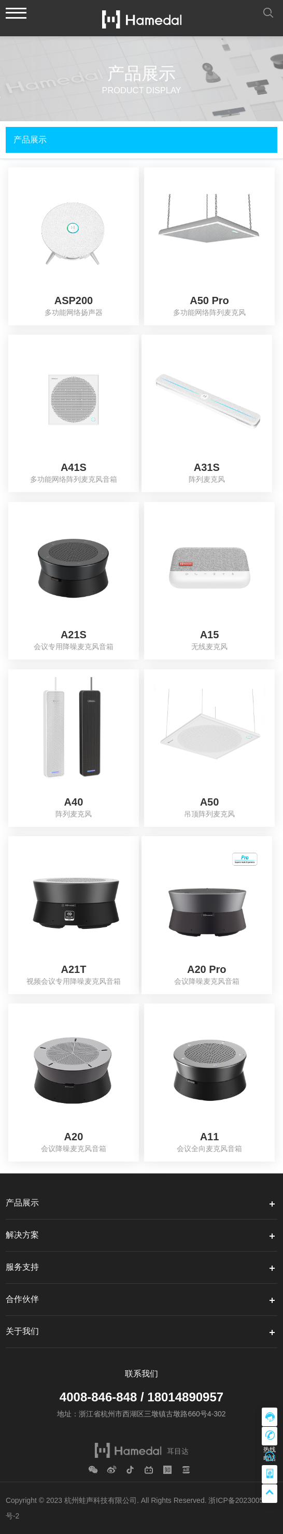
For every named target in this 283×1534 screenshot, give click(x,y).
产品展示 (22, 1202)
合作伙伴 (22, 1299)
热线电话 (269, 1436)
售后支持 (269, 1455)
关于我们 (22, 1331)
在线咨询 (269, 1417)
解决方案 (22, 1234)
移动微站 (269, 1474)
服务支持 (22, 1267)
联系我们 (141, 1373)
